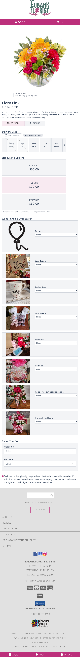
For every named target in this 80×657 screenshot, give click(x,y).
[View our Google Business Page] (40, 555)
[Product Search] (40, 495)
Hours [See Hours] (67, 654)
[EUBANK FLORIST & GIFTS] (40, 15)
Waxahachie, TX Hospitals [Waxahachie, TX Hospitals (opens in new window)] (56, 633)
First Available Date (33, 135)
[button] (40, 603)
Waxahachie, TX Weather (26, 638)
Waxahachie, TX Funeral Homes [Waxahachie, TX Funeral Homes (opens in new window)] (26, 633)
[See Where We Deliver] (40, 509)
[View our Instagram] (45, 555)
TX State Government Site (53, 638)
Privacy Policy (22, 647)
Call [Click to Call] (13, 654)
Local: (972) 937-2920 (40, 574)
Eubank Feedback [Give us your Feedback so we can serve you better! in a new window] (40, 614)
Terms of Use (58, 647)
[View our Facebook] (35, 555)
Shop (20, 22)
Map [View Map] (40, 654)
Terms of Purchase (40, 647)
